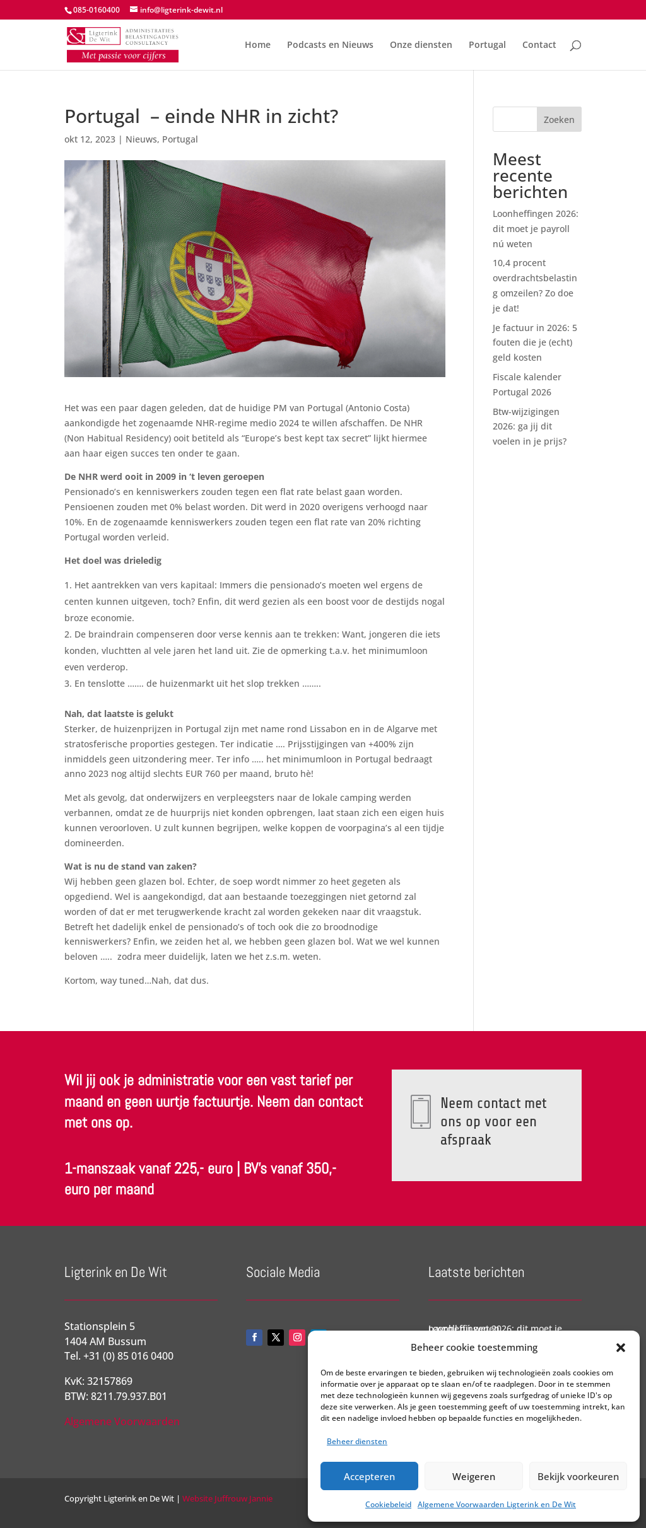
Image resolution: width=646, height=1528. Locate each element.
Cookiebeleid (388, 1504)
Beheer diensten (357, 1441)
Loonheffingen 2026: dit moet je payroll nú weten (535, 228)
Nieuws (141, 139)
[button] (620, 1347)
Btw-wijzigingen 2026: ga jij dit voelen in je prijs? (530, 426)
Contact (539, 45)
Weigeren (473, 1476)
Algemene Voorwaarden (122, 1421)
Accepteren (369, 1476)
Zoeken (559, 119)
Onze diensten (421, 45)
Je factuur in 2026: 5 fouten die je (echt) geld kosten (535, 343)
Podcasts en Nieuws (330, 45)
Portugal (487, 45)
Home (258, 45)
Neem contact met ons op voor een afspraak (492, 1121)
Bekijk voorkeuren (578, 1476)
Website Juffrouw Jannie (226, 1498)
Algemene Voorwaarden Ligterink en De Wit (497, 1504)
